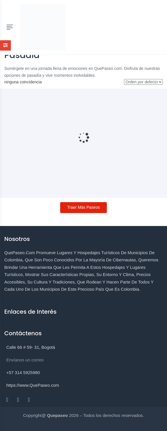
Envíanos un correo (25, 359)
